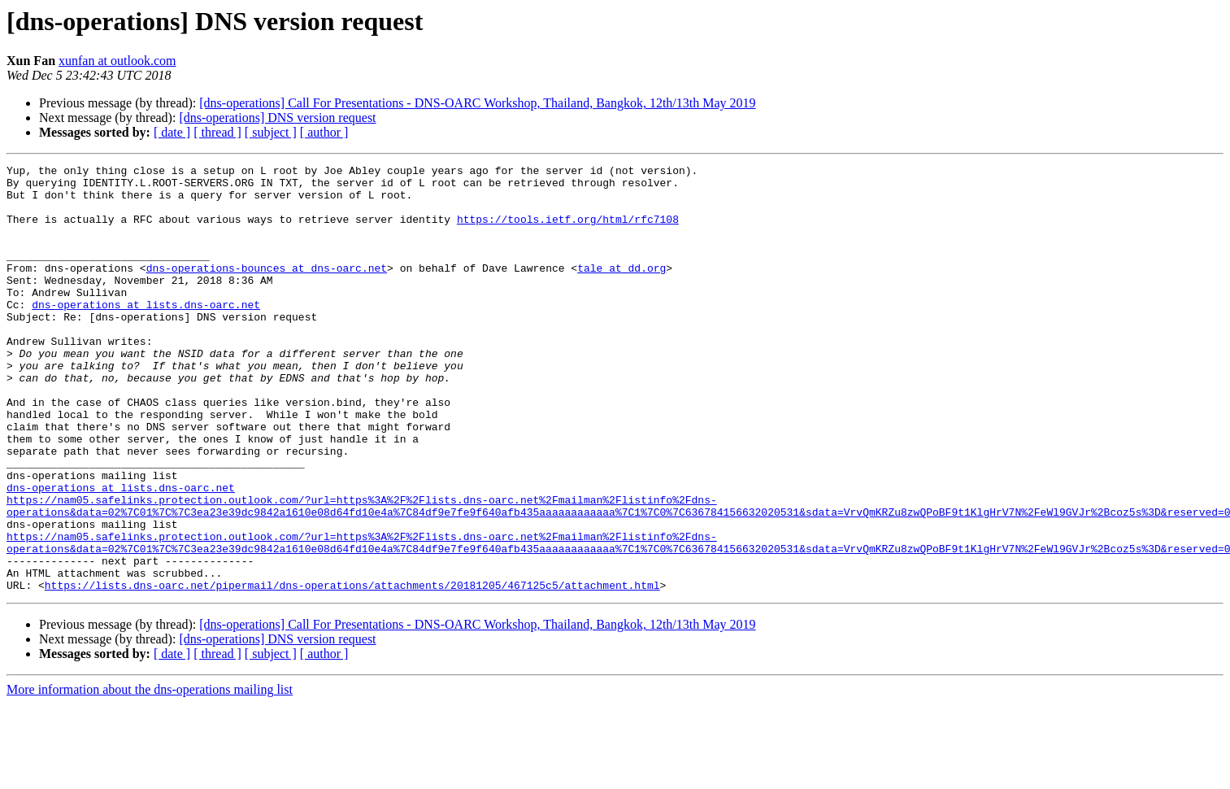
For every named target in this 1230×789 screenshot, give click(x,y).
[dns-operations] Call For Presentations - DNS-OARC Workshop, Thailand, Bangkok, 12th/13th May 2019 (477, 103)
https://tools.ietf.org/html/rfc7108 (568, 231)
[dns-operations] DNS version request (277, 117)
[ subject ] (271, 132)
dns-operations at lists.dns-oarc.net (146, 333)
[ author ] (324, 132)
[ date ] (172, 132)
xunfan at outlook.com (117, 61)
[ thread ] (217, 132)
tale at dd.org (621, 289)
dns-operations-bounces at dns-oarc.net (266, 289)
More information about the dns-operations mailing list (150, 775)
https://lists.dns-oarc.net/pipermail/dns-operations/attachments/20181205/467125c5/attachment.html (352, 670)
